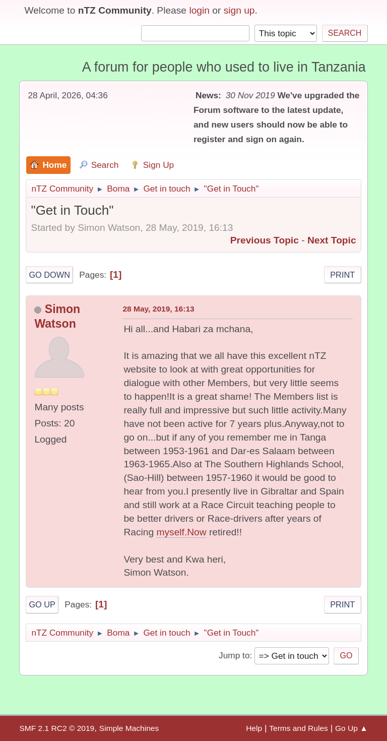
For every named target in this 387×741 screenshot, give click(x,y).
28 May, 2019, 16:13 (158, 308)
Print (342, 274)
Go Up (42, 604)
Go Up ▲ (351, 728)
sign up (239, 10)
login (199, 10)
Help (254, 728)
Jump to (234, 655)
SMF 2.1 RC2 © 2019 (56, 728)
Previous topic (264, 240)
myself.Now (181, 532)
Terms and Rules (298, 728)
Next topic (331, 240)
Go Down (49, 274)
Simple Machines (129, 728)
